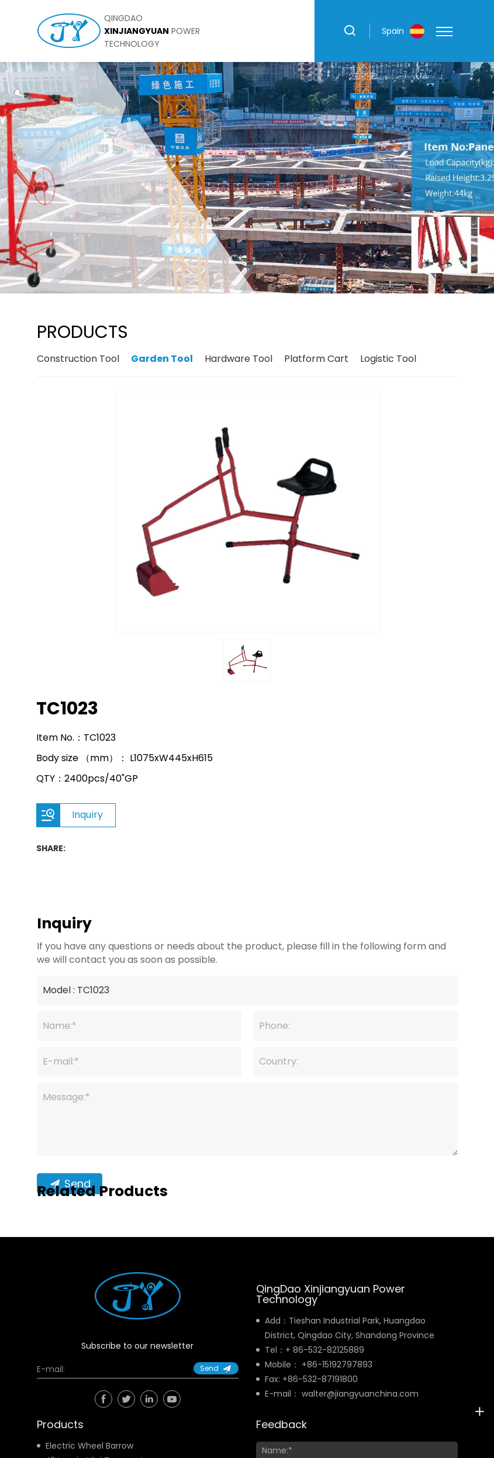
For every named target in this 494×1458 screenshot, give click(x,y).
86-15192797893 (339, 1364)
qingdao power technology (152, 31)
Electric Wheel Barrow (89, 1446)
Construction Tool (78, 358)
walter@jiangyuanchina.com (360, 1394)
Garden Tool (162, 358)
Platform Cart (316, 358)
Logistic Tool (388, 358)
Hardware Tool (238, 358)
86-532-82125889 (328, 1350)
